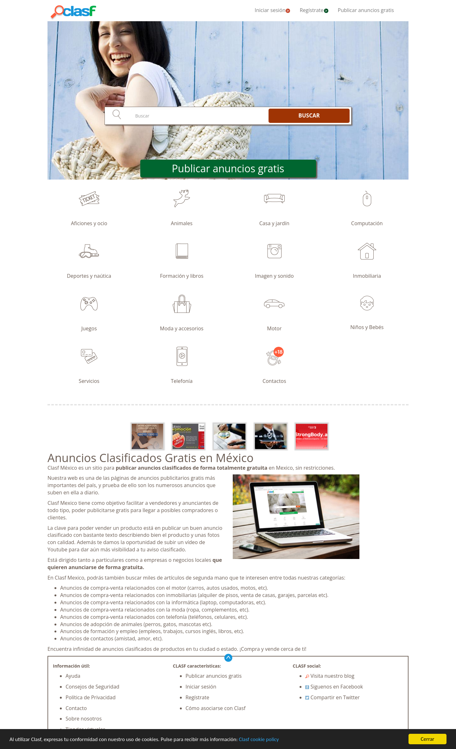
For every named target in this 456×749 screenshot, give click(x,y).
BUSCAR (309, 115)
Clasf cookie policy (259, 739)
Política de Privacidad (91, 697)
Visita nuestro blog (329, 675)
